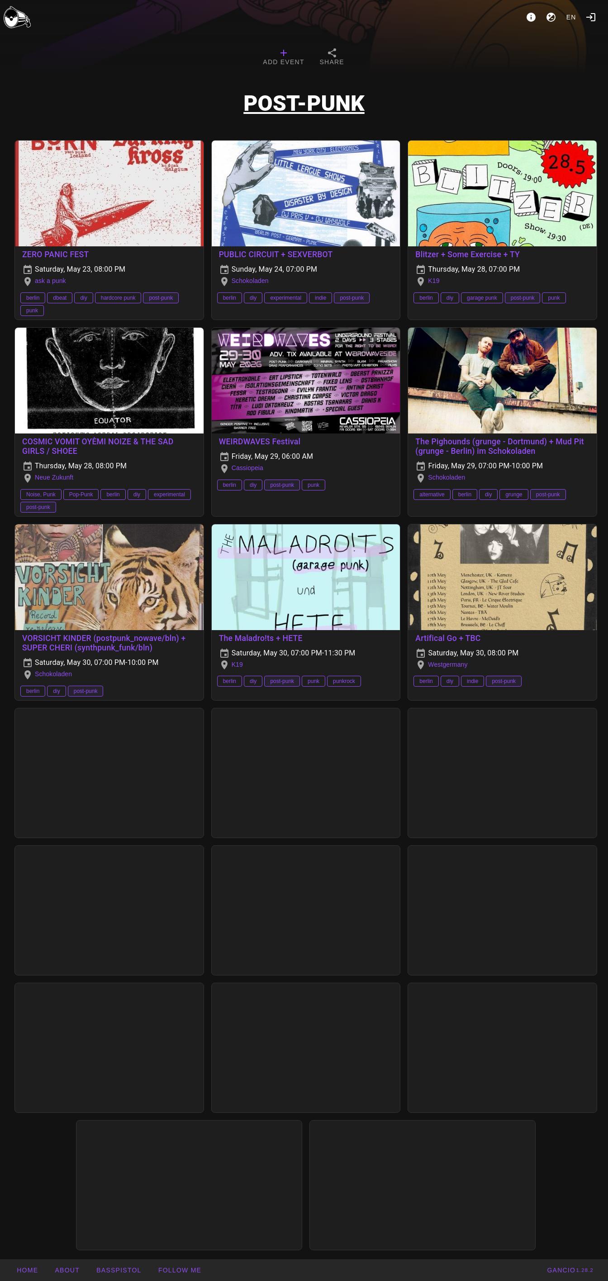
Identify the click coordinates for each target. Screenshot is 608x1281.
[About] (531, 17)
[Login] (591, 17)
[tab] (283, 58)
